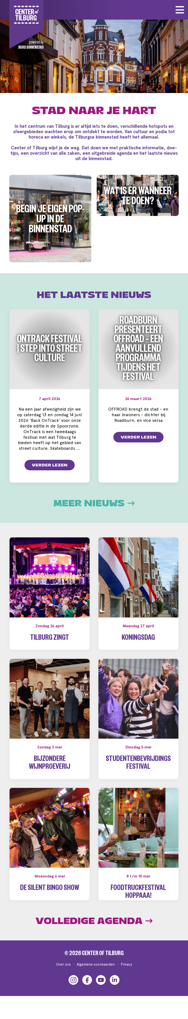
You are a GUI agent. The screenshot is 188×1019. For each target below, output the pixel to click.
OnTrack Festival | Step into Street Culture (49, 350)
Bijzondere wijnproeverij (49, 764)
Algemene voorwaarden (96, 972)
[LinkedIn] (114, 988)
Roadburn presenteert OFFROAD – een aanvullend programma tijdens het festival (138, 350)
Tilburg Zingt (49, 638)
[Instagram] (73, 988)
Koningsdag (138, 638)
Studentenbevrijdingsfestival (138, 764)
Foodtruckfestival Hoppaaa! (138, 893)
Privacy (126, 972)
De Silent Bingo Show (49, 889)
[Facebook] (87, 988)
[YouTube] (101, 988)
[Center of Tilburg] (26, 24)
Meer (94, 503)
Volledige (94, 929)
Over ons (63, 972)
